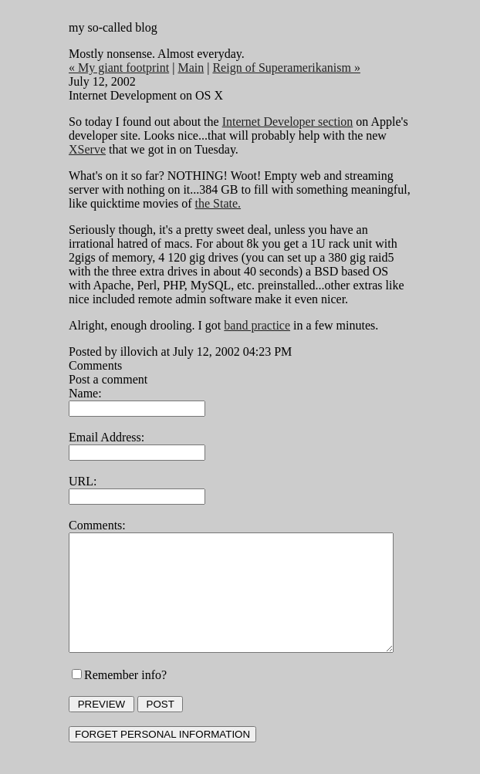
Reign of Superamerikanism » (276, 67)
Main (180, 67)
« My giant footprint (109, 67)
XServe (397, 135)
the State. (186, 203)
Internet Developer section (277, 121)
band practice (247, 325)
